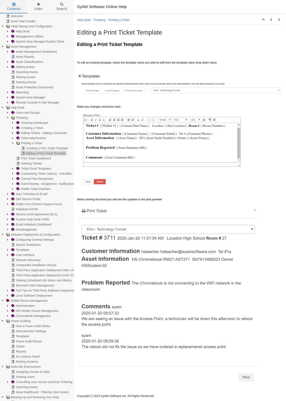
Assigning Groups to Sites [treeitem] (30, 371)
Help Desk (84, 20)
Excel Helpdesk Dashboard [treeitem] (31, 224)
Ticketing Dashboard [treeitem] (31, 122)
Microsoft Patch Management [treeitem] (32, 285)
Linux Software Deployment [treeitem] (31, 295)
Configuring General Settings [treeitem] (32, 239)
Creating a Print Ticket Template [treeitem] (44, 148)
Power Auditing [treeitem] (17, 321)
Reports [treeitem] (18, 351)
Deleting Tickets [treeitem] (28, 163)
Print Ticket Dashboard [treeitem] (33, 158)
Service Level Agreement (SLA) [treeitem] (33, 214)
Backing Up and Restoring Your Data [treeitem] (32, 397)
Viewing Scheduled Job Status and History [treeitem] (41, 280)
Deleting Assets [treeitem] (23, 82)
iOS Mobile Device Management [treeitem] (34, 310)
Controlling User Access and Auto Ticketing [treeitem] (41, 381)
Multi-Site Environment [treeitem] (23, 366)
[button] (263, 20)
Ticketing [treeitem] (19, 117)
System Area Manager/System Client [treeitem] (37, 41)
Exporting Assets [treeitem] (24, 72)
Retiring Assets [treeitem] (23, 77)
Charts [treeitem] (17, 346)
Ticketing (99, 20)
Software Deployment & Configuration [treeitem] (32, 234)
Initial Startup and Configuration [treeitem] (28, 26)
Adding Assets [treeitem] (22, 66)
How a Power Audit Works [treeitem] (30, 326)
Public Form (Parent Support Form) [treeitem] (36, 204)
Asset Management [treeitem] (20, 46)
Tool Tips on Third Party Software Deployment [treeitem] (43, 290)
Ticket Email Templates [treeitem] (33, 168)
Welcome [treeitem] (14, 16)
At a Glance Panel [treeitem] (25, 356)
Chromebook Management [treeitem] (30, 315)
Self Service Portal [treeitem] (25, 199)
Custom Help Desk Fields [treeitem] (29, 219)
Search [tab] (61, 7)
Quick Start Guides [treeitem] (20, 21)
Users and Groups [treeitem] (25, 112)
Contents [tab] (14, 7)
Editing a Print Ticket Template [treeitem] (43, 153)
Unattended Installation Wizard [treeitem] (33, 265)
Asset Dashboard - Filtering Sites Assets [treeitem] (39, 392)
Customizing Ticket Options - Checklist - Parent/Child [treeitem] (52, 173)
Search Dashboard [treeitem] (25, 244)
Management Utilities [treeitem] (27, 36)
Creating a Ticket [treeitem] (29, 127)
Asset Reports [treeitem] (22, 56)
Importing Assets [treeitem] (24, 387)
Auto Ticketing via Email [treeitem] (28, 193)
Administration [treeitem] (22, 305)
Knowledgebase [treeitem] (23, 229)
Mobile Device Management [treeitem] (26, 300)
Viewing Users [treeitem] (22, 376)
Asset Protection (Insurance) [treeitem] (31, 87)
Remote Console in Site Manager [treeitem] (34, 102)
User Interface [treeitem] (22, 254)
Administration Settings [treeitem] (28, 331)
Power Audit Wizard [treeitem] (26, 341)
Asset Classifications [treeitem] (26, 61)
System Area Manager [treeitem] (27, 97)
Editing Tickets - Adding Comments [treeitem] (41, 133)
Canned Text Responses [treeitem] (34, 178)
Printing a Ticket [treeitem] (28, 143)
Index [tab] (38, 7)
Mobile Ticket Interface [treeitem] (33, 188)
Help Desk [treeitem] (20, 31)
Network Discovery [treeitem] (25, 260)
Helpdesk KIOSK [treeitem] (24, 209)
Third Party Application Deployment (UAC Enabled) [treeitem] (46, 275)
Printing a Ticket (118, 20)
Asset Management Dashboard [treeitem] (33, 51)
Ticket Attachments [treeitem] (30, 138)
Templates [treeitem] (19, 249)
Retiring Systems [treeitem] (24, 361)
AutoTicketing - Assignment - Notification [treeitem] (44, 183)
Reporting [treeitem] (19, 92)
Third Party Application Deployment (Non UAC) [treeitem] (43, 270)
